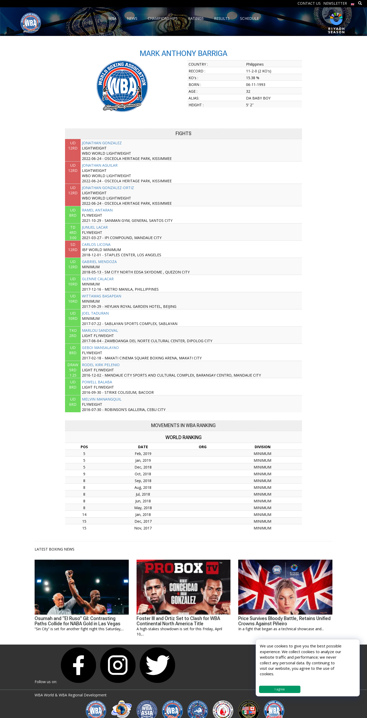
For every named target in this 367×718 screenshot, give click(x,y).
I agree (280, 689)
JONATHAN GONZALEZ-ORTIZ (108, 187)
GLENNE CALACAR (98, 278)
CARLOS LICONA (96, 244)
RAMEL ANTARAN (97, 210)
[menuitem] (352, 3)
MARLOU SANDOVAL (100, 330)
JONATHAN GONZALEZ (102, 142)
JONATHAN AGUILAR (100, 165)
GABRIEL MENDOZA (99, 261)
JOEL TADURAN (95, 313)
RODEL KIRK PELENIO (101, 364)
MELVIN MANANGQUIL (101, 399)
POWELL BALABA (97, 381)
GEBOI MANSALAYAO (100, 347)
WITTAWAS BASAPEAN (101, 296)
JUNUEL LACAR (95, 227)
